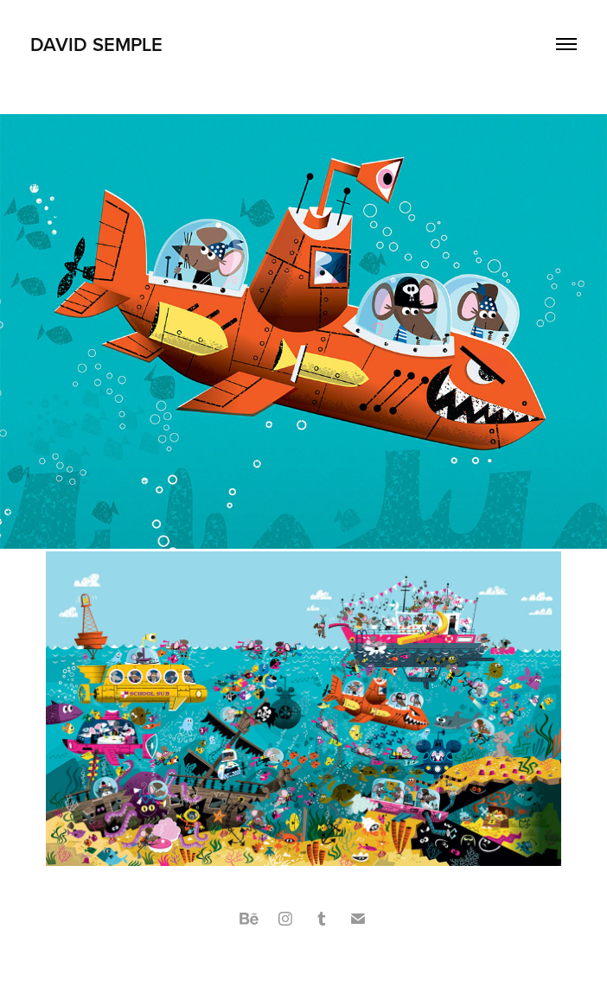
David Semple (96, 44)
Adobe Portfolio (333, 960)
